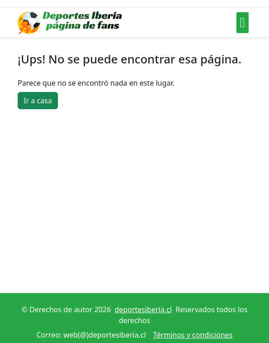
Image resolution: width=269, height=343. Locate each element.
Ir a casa (38, 101)
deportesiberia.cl (143, 309)
